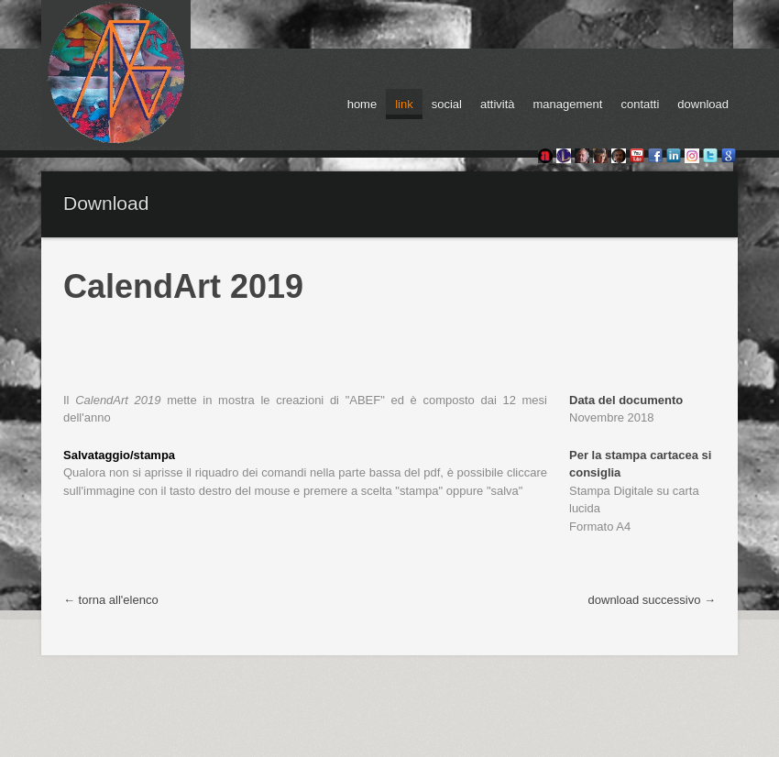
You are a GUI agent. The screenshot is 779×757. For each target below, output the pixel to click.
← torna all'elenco (111, 600)
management (568, 104)
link (404, 104)
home (362, 104)
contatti (639, 104)
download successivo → (652, 600)
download (703, 104)
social (447, 104)
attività (497, 104)
